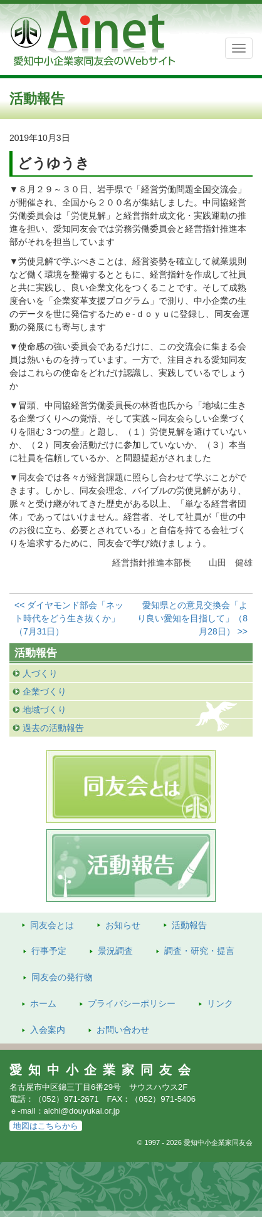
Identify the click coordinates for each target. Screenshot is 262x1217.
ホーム (43, 1003)
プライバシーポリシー (132, 1003)
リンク (220, 1003)
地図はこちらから (45, 1126)
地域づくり (44, 710)
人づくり (40, 673)
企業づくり (44, 691)
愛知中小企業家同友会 (103, 1070)
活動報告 (189, 925)
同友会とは (52, 925)
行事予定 (48, 951)
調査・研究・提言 (199, 951)
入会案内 (47, 1030)
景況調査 (115, 951)
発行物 (62, 977)
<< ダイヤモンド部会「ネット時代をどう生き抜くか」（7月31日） (68, 618)
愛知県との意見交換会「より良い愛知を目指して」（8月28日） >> (192, 618)
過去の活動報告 (53, 728)
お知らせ (122, 925)
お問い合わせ (123, 1030)
